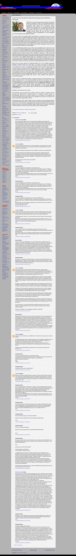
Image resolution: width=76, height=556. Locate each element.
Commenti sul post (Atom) (21, 552)
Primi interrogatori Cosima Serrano (5, 217)
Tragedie (4, 154)
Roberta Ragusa (5, 137)
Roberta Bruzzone (4, 136)
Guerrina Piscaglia (4, 72)
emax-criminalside (24, 12)
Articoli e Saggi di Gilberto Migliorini (5, 31)
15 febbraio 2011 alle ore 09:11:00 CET (22, 206)
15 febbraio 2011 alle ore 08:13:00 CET (22, 177)
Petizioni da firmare (4, 123)
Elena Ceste (4, 57)
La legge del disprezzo (4, 82)
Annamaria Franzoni (4, 21)
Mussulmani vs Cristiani (5, 111)
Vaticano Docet (5, 155)
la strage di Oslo (5, 84)
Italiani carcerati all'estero (5, 77)
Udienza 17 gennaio (4, 182)
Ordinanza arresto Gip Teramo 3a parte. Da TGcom (5, 253)
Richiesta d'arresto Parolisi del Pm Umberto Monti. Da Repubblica (5, 247)
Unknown (17, 144)
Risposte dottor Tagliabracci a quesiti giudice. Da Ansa (5, 238)
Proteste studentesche (5, 131)
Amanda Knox (5, 17)
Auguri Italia (4, 38)
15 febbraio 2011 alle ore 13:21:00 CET (22, 362)
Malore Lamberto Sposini (4, 94)
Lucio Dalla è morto (4, 92)
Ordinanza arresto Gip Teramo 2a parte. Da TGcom (5, 257)
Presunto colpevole (4, 128)
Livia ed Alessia (5, 88)
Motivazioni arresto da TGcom (4, 198)
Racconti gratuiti (31, 12)
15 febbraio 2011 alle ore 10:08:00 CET (22, 236)
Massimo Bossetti (4, 107)
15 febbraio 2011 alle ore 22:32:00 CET (22, 542)
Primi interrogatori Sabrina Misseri (5, 223)
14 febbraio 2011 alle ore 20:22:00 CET (22, 162)
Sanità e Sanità (5, 140)
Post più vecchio (50, 550)
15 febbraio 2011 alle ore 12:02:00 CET (22, 330)
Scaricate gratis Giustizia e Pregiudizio (5, 144)
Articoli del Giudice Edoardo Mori (5, 27)
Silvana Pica (4, 151)
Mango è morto (5, 97)
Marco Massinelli (5, 98)
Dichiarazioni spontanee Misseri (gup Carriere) (5, 213)
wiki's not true (10, 12)
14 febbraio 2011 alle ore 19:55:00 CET (22, 140)
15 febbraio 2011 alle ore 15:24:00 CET (22, 381)
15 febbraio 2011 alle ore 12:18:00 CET (22, 350)
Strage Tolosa (5, 152)
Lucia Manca (4, 89)
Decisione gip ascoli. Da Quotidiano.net (5, 274)
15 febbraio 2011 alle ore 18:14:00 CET (22, 434)
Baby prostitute (5, 40)
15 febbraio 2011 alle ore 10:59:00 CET (22, 264)
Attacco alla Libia (5, 37)
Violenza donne (5, 161)
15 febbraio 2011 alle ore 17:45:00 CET (22, 421)
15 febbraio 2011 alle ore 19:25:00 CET (22, 520)
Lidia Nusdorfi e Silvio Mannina (5, 86)
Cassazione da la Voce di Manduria (5, 202)
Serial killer (4, 147)
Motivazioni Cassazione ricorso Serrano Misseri (5, 189)
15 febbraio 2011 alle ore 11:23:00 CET (22, 310)
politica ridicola (5, 126)
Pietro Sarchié (5, 124)
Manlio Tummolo (18, 119)
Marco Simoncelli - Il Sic (5, 103)
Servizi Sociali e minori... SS (5, 149)
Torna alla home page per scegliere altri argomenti (24, 109)
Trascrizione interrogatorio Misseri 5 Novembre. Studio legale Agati (5, 229)
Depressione (4, 56)
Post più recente (17, 550)
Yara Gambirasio (5, 164)
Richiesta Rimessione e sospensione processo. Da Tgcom (5, 194)
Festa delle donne (4, 62)
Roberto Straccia (5, 139)
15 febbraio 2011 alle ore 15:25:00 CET (22, 398)
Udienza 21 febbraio (4, 172)
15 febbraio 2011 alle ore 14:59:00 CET (22, 369)
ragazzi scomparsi (4, 133)
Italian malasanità (4, 75)
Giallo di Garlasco (4, 65)
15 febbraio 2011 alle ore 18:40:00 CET (22, 510)
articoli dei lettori (5, 25)
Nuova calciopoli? (4, 118)
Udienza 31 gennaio (4, 180)
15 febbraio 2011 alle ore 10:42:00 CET (22, 253)
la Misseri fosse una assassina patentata (21, 65)
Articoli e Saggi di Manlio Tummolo (5, 34)
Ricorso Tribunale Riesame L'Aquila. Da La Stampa (5, 243)
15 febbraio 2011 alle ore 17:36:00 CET (22, 410)
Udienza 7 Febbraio (4, 177)
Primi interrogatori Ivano (5, 220)
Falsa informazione (5, 60)
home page (4, 12)
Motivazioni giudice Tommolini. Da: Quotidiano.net (5, 266)
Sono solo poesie (38, 12)
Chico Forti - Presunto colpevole (4, 50)
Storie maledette (16, 12)
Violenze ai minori (4, 163)
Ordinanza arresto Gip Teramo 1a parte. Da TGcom (5, 261)
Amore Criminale (5, 18)
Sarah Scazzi (18, 114)
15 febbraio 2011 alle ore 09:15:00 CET (22, 223)
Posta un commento (18, 545)
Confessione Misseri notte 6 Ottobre (5, 209)
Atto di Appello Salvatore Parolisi (5, 277)
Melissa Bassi (5, 108)
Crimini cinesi (5, 52)
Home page (33, 550)
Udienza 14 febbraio (4, 175)
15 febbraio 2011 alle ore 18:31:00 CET (22, 468)
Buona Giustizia (5, 41)
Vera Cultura (4, 157)
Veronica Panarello (4, 159)
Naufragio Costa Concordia (5, 113)
